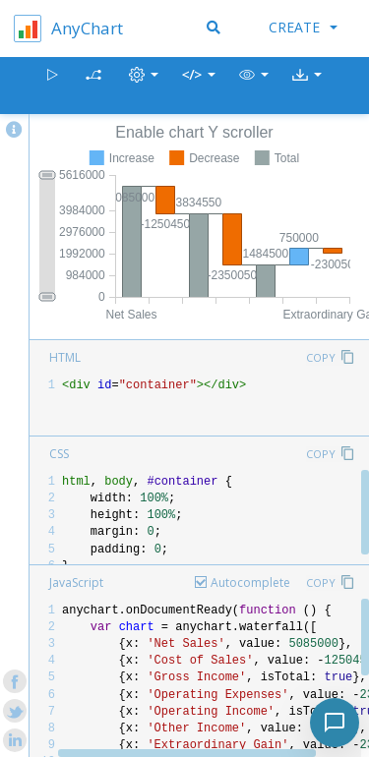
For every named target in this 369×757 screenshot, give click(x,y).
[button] (253, 86)
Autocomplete (250, 582)
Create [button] (303, 27)
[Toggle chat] (334, 722)
